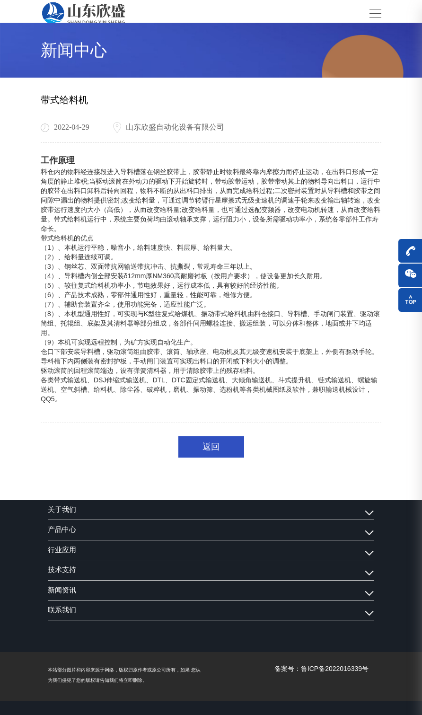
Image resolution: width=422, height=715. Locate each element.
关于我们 (62, 509)
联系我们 (62, 610)
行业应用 (62, 550)
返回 (211, 446)
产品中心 (62, 529)
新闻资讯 (62, 590)
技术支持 (62, 569)
